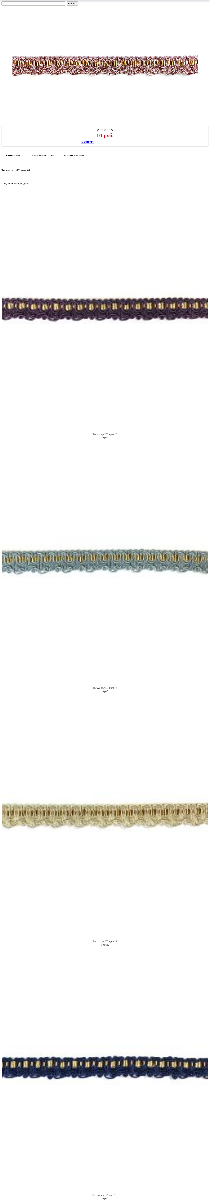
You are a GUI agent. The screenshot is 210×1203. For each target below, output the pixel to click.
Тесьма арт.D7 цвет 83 (105, 434)
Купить (87, 142)
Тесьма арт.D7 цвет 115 (105, 1195)
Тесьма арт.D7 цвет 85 (105, 688)
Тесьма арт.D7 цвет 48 (105, 941)
